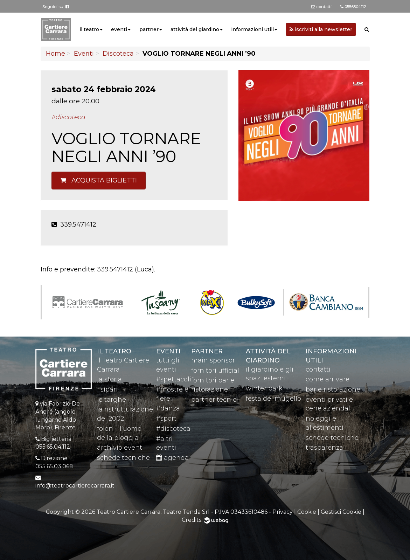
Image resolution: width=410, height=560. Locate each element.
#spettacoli (173, 379)
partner (149, 29)
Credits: (205, 520)
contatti (318, 369)
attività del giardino (195, 29)
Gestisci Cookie (341, 512)
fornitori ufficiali (216, 370)
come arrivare (327, 379)
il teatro (89, 29)
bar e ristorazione (333, 389)
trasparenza (324, 447)
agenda (172, 458)
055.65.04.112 (52, 446)
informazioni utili (252, 29)
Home (55, 53)
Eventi (84, 53)
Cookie (306, 512)
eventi (119, 29)
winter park (264, 388)
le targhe (111, 399)
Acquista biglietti (98, 180)
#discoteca (173, 429)
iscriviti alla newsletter (321, 29)
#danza (168, 408)
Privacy (282, 512)
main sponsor (213, 360)
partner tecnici (214, 399)
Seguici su (55, 6)
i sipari (107, 389)
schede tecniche (123, 458)
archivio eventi (120, 447)
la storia (109, 379)
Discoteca (118, 53)
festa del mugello (273, 398)
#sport (166, 418)
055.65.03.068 (54, 466)
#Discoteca (68, 116)
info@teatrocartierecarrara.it (74, 485)
